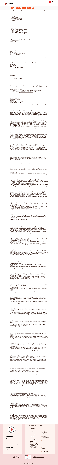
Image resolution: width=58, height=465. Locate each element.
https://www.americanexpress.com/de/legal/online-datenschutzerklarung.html (29, 208)
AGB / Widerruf (15, 456)
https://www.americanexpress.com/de (28, 207)
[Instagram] (7, 449)
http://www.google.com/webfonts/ (37, 415)
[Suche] (43, 2)
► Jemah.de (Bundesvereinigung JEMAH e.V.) (38, 457)
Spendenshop (19, 455)
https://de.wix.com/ (16, 91)
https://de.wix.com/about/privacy (31, 91)
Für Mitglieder (19, 458)
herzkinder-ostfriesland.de (38, 10)
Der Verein (19, 456)
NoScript (12, 419)
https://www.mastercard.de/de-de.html (22, 213)
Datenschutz (14, 455)
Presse (18, 457)
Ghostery (16, 419)
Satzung (14, 457)
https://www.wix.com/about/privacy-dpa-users (26, 92)
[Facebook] (6, 449)
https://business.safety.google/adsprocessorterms (35, 247)
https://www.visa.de (23, 216)
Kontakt (14, 458)
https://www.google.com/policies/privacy (16, 423)
